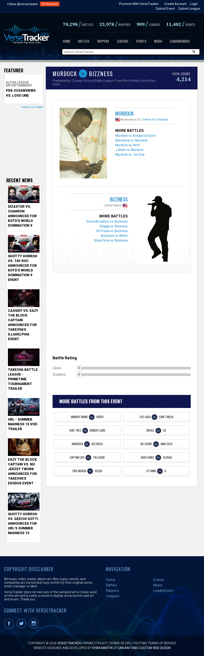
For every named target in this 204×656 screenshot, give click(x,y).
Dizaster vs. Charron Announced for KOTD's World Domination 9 (22, 216)
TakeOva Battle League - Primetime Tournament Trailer (23, 379)
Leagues (122, 41)
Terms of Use (120, 643)
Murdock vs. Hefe (127, 145)
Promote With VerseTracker (139, 4)
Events (141, 41)
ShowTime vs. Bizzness (111, 240)
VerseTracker (69, 643)
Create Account (175, 4)
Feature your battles (32, 107)
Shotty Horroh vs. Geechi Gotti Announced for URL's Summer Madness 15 (23, 523)
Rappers (103, 41)
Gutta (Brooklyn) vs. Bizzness (107, 221)
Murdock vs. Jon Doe (130, 154)
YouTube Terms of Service (154, 643)
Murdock (124, 113)
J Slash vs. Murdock (129, 150)
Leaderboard (163, 590)
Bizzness (119, 199)
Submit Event (165, 8)
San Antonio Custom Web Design (144, 648)
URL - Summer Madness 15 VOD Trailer (22, 424)
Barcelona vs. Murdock (131, 140)
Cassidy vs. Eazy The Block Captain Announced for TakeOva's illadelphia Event (23, 325)
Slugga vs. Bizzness (114, 226)
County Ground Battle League (92, 80)
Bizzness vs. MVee (114, 235)
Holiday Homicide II (141, 80)
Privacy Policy (95, 643)
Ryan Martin (102, 648)
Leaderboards (180, 41)
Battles (83, 41)
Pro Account (50, 4)
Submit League (189, 8)
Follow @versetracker (22, 4)
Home (66, 41)
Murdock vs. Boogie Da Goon (135, 135)
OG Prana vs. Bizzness (112, 231)
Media (158, 41)
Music (158, 585)
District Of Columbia (155, 119)
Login (194, 4)
